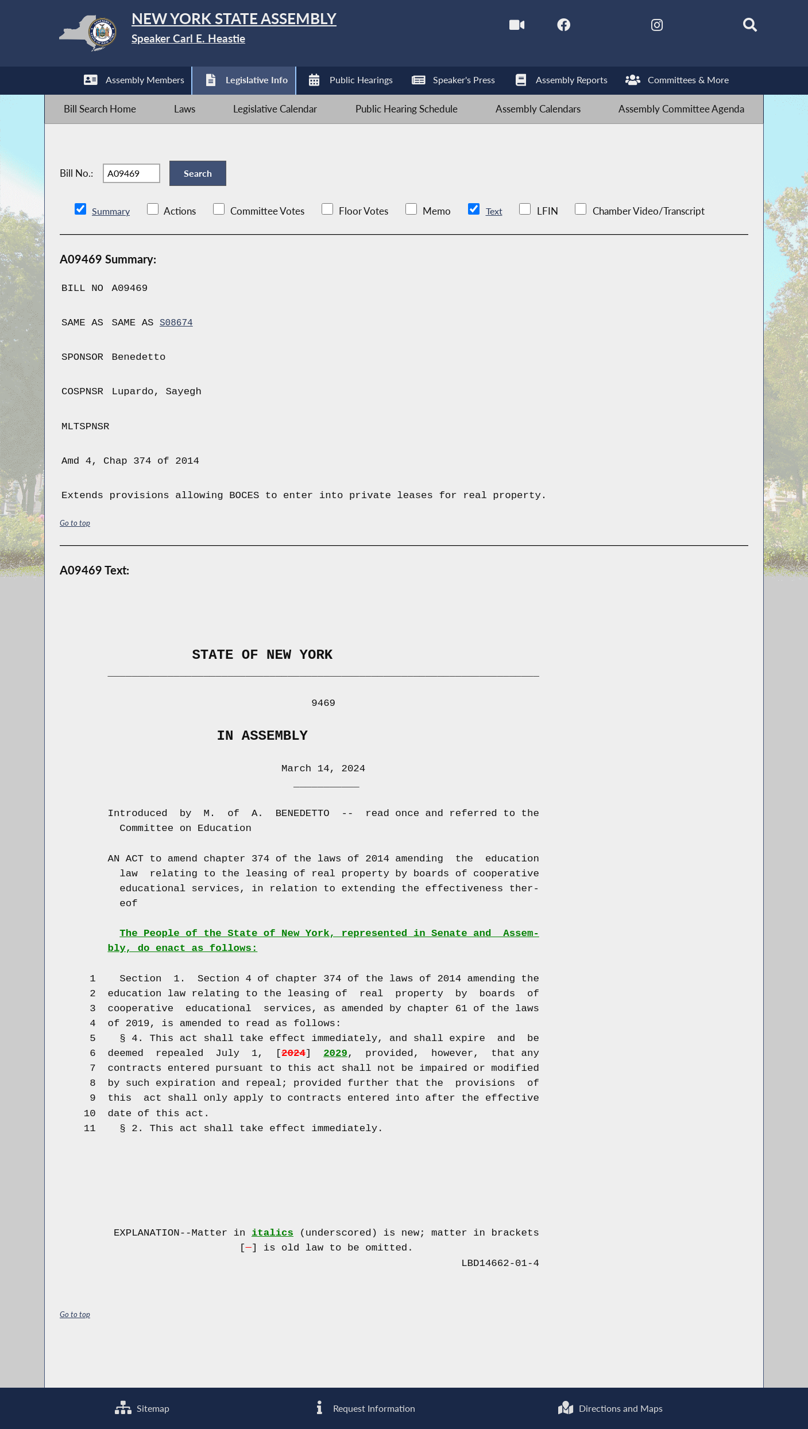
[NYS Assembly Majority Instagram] (632, 28)
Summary (112, 244)
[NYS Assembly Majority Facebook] (535, 28)
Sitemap (142, 1406)
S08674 (178, 356)
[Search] (728, 28)
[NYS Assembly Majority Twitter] (584, 28)
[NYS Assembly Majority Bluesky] (680, 28)
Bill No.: (76, 197)
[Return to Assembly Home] (226, 36)
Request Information (362, 1406)
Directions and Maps (609, 1406)
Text (496, 244)
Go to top (77, 556)
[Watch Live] (487, 28)
